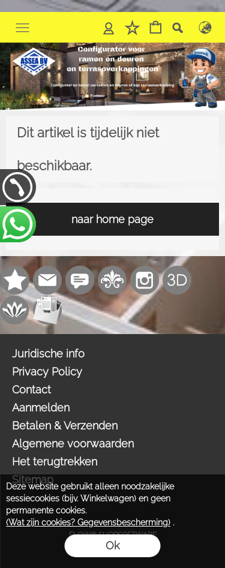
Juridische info (48, 353)
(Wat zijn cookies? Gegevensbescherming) (88, 522)
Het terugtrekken (54, 461)
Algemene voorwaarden (73, 443)
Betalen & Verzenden (65, 425)
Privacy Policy (47, 371)
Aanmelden (41, 407)
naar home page (112, 219)
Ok (112, 545)
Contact (31, 389)
